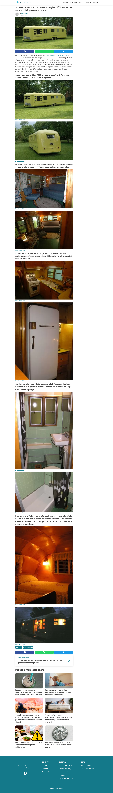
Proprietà (62, 775)
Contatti (45, 769)
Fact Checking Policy (66, 765)
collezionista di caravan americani (56, 55)
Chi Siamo (45, 765)
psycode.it (45, 772)
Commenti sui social (66, 778)
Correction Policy (65, 769)
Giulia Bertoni (24, 13)
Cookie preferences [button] (87, 769)
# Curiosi (19, 647)
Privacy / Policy (86, 765)
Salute (81, 2)
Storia (95, 2)
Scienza (65, 2)
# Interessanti (28, 647)
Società (88, 2)
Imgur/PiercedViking (20, 119)
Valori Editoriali (64, 772)
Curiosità (73, 2)
